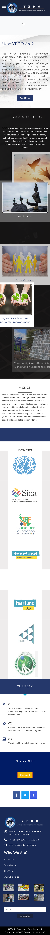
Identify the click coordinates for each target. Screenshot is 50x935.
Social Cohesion (25, 305)
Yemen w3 (40, 932)
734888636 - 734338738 (27, 840)
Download (25, 775)
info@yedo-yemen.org (25, 845)
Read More (25, 98)
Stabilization (25, 194)
